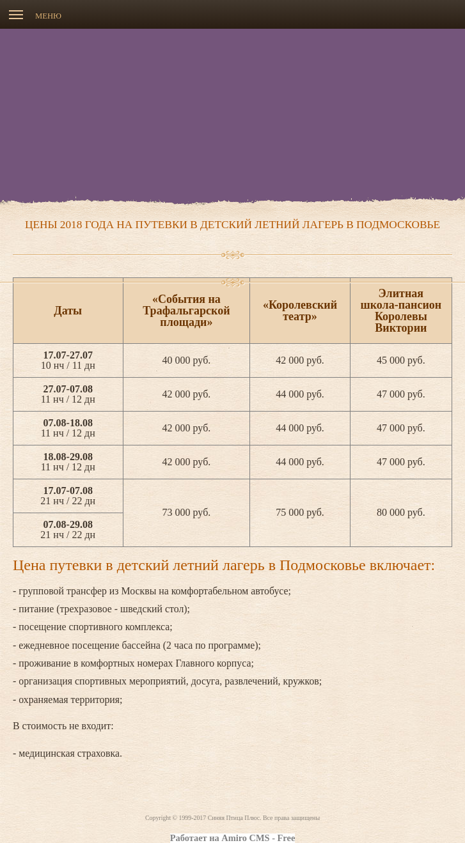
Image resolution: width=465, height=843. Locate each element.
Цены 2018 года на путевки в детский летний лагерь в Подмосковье (232, 225)
